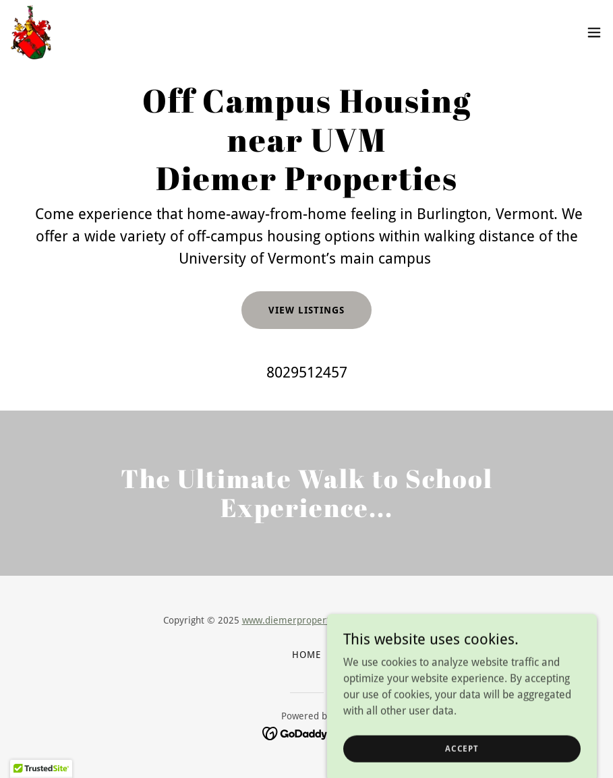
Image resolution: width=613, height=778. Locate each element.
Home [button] (306, 654)
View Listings (306, 310)
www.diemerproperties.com (302, 620)
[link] (31, 32)
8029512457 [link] (306, 372)
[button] (594, 32)
